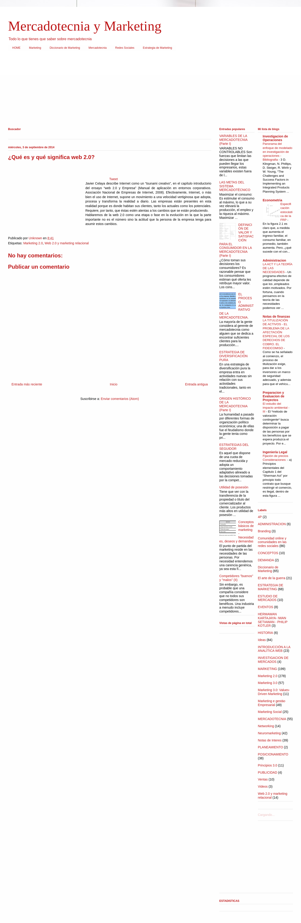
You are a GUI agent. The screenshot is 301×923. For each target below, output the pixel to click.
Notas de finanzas (276, 316)
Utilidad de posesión (233, 487)
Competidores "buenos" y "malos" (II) (236, 578)
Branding (264, 531)
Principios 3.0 (267, 765)
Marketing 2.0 (33, 243)
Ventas (263, 779)
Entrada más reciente (27, 384)
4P (260, 517)
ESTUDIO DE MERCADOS (268, 598)
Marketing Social (270, 712)
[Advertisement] (146, 90)
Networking (266, 726)
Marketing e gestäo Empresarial (271, 703)
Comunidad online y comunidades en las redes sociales (272, 542)
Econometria (272, 200)
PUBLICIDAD (267, 772)
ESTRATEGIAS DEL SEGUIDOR (234, 446)
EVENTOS (265, 607)
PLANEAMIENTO (270, 747)
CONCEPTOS (268, 553)
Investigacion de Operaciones (275, 138)
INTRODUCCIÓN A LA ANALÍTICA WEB (274, 649)
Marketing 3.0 (268, 683)
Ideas (262, 640)
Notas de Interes (270, 740)
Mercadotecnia (98, 47)
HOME (16, 47)
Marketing (35, 47)
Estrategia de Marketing (157, 47)
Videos (263, 786)
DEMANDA (266, 560)
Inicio (113, 384)
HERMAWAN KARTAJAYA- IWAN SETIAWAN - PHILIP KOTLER (273, 619)
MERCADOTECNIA (272, 719)
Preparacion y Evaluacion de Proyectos (273, 396)
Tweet (113, 179)
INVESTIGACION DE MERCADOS (273, 660)
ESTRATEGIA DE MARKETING (270, 587)
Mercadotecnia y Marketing (84, 26)
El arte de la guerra (271, 578)
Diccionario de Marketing (65, 47)
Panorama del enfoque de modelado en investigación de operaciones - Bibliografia (277, 151)
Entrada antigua (196, 384)
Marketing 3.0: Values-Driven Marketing (274, 692)
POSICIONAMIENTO (273, 754)
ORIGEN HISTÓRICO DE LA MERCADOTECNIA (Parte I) (235, 404)
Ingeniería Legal (275, 452)
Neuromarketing (269, 733)
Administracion (274, 260)
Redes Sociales (124, 47)
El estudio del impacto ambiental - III (276, 407)
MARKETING (267, 669)
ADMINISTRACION (272, 524)
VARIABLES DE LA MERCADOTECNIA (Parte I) (233, 139)
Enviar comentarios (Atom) (120, 399)
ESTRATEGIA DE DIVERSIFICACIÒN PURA (233, 356)
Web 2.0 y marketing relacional (67, 243)
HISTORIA (265, 633)
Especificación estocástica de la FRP (286, 212)
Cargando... (266, 815)
